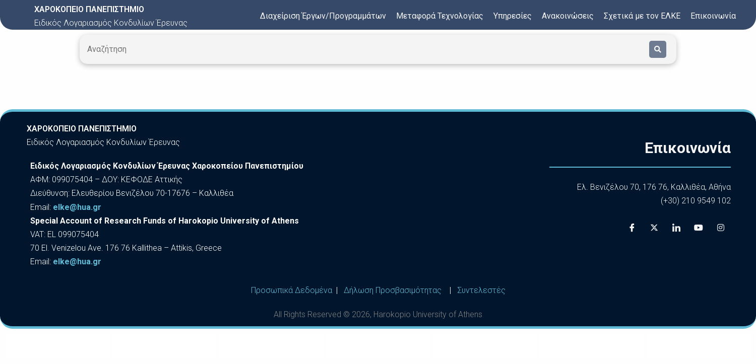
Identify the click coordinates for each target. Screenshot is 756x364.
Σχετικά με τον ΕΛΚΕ (642, 16)
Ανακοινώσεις (568, 16)
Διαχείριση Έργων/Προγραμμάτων (323, 16)
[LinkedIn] (676, 227)
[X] (654, 227)
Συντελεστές (481, 290)
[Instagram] (720, 227)
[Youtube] (698, 227)
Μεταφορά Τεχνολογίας (439, 16)
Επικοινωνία (713, 16)
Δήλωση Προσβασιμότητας (393, 290)
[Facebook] (632, 227)
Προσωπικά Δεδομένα (291, 290)
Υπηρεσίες (512, 16)
